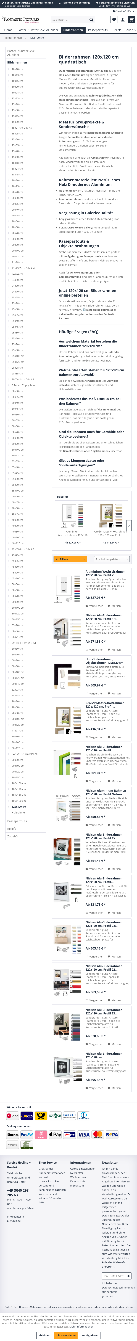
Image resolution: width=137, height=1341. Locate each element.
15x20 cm (17, 121)
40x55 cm (17, 514)
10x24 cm (17, 92)
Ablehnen (44, 1335)
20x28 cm (17, 192)
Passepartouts (17, 821)
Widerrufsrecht (48, 1194)
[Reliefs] (117, 30)
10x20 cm (17, 86)
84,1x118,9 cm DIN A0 (25, 754)
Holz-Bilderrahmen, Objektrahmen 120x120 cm (104, 660)
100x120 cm (19, 789)
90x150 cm (18, 777)
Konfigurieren (89, 1335)
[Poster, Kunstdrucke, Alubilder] (38, 30)
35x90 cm (17, 484)
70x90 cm (17, 713)
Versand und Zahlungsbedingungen (52, 1187)
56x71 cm (17, 637)
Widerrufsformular (50, 1198)
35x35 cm (17, 461)
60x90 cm (17, 666)
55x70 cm (17, 625)
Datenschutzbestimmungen (118, 1287)
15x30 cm (17, 139)
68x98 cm (17, 695)
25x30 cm (17, 309)
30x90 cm (17, 443)
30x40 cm (17, 402)
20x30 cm (17, 198)
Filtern (62, 559)
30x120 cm (18, 455)
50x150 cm (18, 619)
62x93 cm (17, 689)
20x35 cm (17, 203)
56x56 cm (17, 631)
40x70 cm (17, 525)
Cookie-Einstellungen (82, 1168)
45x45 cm (17, 555)
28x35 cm (17, 373)
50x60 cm (17, 590)
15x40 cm (17, 151)
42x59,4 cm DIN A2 (23, 549)
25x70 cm (17, 344)
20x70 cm (17, 233)
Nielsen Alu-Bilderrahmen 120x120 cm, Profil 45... (104, 836)
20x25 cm (17, 186)
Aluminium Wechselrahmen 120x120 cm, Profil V (73, 533)
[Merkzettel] (113, 19)
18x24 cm (17, 168)
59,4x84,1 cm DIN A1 (24, 642)
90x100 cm (18, 765)
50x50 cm (17, 584)
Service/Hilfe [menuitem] (122, 11)
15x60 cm (17, 157)
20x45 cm (17, 215)
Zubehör (13, 836)
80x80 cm (17, 736)
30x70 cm (17, 432)
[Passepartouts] (98, 30)
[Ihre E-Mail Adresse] (114, 1275)
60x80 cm (17, 660)
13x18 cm (17, 104)
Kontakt (43, 1177)
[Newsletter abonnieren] (129, 1275)
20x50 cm (17, 221)
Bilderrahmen (17, 62)
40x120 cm (18, 543)
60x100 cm (18, 672)
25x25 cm (17, 297)
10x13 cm (17, 75)
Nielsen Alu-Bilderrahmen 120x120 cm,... (104, 1055)
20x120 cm (18, 256)
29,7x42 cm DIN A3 (23, 379)
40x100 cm (18, 537)
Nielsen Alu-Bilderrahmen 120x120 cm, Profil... (104, 748)
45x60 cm (17, 566)
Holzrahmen (19, 812)
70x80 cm (17, 707)
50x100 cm (18, 607)
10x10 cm (17, 69)
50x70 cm (17, 596)
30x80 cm (17, 438)
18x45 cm (17, 174)
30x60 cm (17, 426)
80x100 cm (18, 742)
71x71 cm (17, 730)
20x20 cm (17, 180)
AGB (41, 1202)
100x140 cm (19, 795)
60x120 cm (18, 678)
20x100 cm (18, 250)
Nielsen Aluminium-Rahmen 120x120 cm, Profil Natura (106, 792)
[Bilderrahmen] (73, 30)
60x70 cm (17, 654)
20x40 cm (17, 209)
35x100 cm (18, 490)
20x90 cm (17, 244)
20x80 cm (17, 239)
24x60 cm (17, 285)
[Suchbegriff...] (73, 19)
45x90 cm (17, 572)
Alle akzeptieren (66, 1335)
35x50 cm (17, 479)
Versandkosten (59, 1307)
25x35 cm (17, 315)
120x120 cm (19, 806)
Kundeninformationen (52, 1173)
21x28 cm (17, 262)
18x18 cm (17, 162)
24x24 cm (17, 274)
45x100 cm (18, 578)
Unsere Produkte (49, 1181)
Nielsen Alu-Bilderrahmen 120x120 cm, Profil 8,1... (104, 617)
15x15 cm (17, 116)
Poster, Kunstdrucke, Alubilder (21, 53)
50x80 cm (17, 601)
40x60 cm (17, 520)
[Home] (8, 30)
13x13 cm (17, 98)
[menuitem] (73, 19)
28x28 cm (17, 367)
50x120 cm (18, 613)
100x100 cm (19, 783)
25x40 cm (17, 320)
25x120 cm (18, 361)
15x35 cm (17, 145)
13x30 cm (17, 110)
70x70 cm (17, 701)
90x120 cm (18, 771)
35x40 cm (17, 467)
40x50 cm (17, 508)
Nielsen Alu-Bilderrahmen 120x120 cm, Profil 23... (104, 1011)
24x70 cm (17, 291)
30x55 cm (17, 420)
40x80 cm (17, 531)
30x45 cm (17, 408)
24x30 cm (17, 280)
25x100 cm (18, 356)
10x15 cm (17, 80)
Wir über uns (78, 1177)
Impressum (77, 1185)
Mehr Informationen (81, 1326)
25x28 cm (17, 303)
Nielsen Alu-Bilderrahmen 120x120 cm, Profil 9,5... (104, 924)
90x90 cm (17, 759)
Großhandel (46, 1168)
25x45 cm (17, 326)
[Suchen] (91, 19)
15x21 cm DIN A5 (22, 127)
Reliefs (11, 829)
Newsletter (76, 1173)
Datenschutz (77, 1181)
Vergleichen (94, 606)
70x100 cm (18, 719)
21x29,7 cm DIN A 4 (23, 268)
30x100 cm (18, 449)
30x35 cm (17, 397)
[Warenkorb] (131, 19)
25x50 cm (17, 332)
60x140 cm (18, 683)
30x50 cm (17, 414)
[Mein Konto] (122, 19)
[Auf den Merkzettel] (114, 606)
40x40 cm (17, 496)
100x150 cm (19, 800)
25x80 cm (17, 350)
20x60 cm (17, 227)
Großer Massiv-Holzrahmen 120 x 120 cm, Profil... (110, 533)
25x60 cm (17, 338)
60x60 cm (17, 648)
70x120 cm (18, 724)
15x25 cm (17, 133)
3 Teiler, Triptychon (23, 385)
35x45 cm (17, 473)
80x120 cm (18, 748)
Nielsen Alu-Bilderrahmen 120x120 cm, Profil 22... (104, 967)
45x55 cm (17, 560)
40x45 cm (17, 502)
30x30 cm (17, 391)
